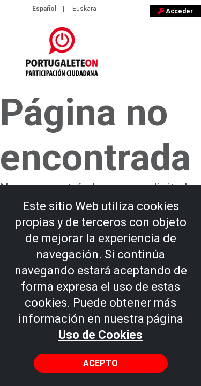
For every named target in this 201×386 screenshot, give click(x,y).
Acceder (175, 11)
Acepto (100, 363)
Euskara (84, 8)
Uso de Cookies (100, 335)
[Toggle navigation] (186, 56)
